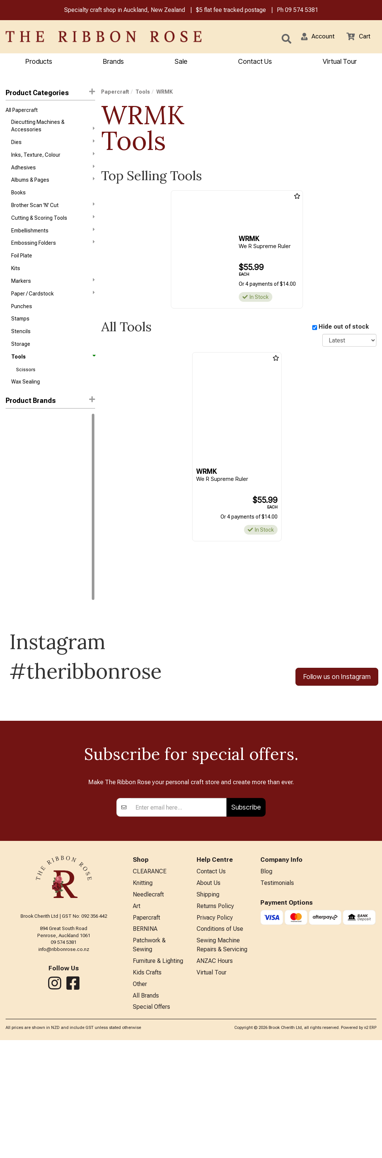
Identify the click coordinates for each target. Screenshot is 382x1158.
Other (140, 1100)
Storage (20, 357)
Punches (21, 317)
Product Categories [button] (50, 93)
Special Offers (151, 1125)
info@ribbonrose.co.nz (63, 1057)
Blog (266, 980)
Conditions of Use (220, 1041)
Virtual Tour (340, 62)
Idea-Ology (18, 449)
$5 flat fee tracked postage (231, 10)
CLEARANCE (149, 980)
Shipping (208, 1004)
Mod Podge (19, 569)
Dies (53, 144)
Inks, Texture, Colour (53, 157)
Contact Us (255, 62)
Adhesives (53, 170)
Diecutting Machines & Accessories (53, 127)
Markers (53, 290)
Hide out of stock (344, 327)
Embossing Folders (53, 250)
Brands (113, 62)
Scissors (25, 384)
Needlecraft (148, 1004)
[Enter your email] (179, 916)
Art (136, 1017)
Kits (15, 278)
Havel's (14, 529)
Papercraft (115, 93)
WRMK (14, 609)
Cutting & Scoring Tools (53, 223)
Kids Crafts (147, 1088)
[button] (315, 37)
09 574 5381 (301, 10)
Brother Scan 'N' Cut (53, 210)
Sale (181, 62)
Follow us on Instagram (336, 692)
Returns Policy (215, 1017)
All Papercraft (22, 112)
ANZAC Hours (215, 1075)
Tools (53, 371)
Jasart (13, 542)
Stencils (21, 344)
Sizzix (13, 476)
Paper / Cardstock (53, 303)
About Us (208, 992)
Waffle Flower (21, 503)
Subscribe (246, 916)
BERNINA (145, 1041)
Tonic (12, 489)
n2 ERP (370, 1146)
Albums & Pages (53, 184)
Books (18, 197)
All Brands (146, 1112)
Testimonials (277, 992)
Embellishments (53, 237)
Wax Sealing (25, 397)
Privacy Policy (215, 1029)
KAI (9, 463)
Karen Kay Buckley (27, 556)
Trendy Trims (21, 596)
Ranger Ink (18, 436)
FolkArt (14, 516)
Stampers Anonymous (31, 582)
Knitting (143, 992)
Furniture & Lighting (158, 1075)
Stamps (20, 331)
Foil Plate (21, 264)
